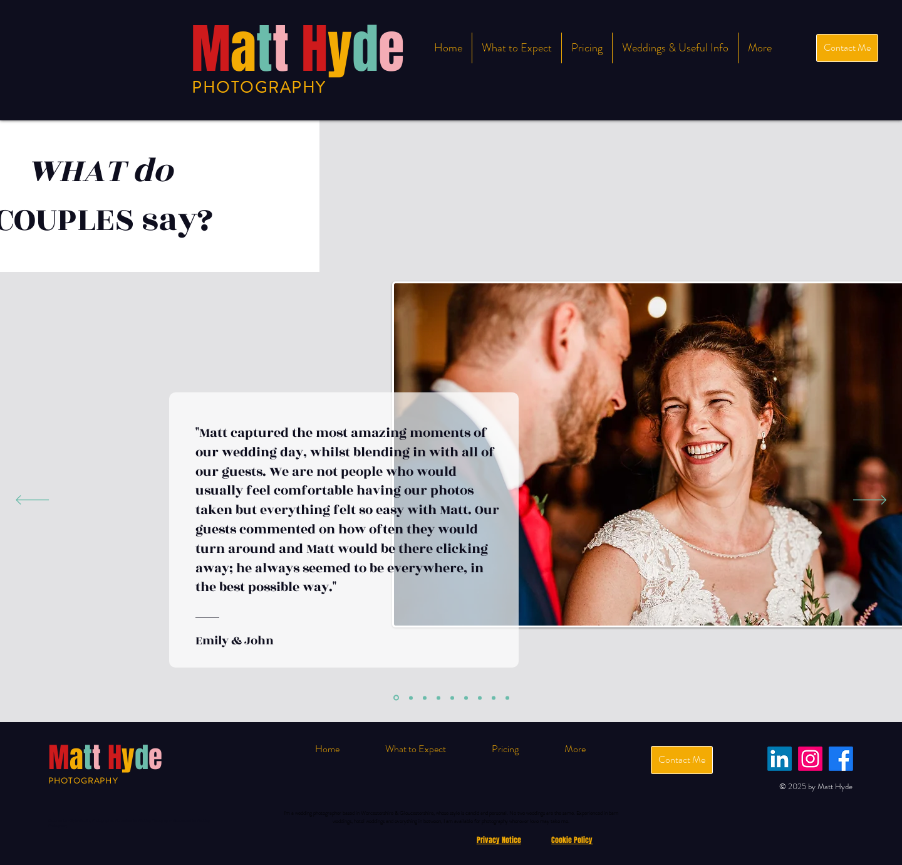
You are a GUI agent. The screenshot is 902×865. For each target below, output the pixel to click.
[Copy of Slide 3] (452, 698)
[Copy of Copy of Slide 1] (480, 698)
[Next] (869, 500)
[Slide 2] (411, 698)
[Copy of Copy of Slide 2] (466, 698)
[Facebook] (841, 759)
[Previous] (32, 500)
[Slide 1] (396, 698)
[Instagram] (810, 759)
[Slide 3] (425, 698)
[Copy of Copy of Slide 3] (493, 698)
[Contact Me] (847, 48)
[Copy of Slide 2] (438, 698)
